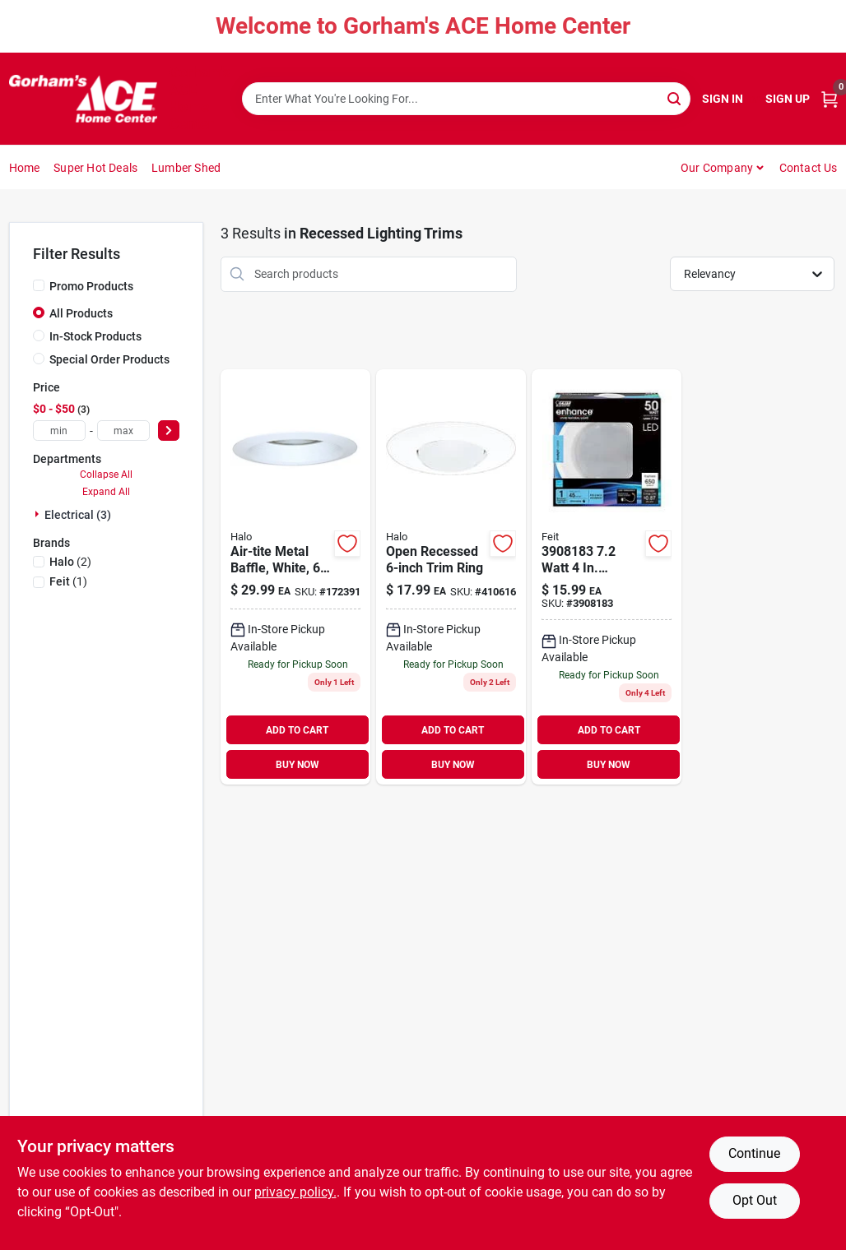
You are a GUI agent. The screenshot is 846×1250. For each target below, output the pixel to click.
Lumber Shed (186, 167)
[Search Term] (466, 98)
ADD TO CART (297, 730)
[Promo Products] (38, 285)
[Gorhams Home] (83, 99)
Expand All (106, 492)
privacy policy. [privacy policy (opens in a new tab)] (295, 1192)
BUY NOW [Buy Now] (297, 765)
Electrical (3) (77, 514)
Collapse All (106, 474)
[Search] (675, 97)
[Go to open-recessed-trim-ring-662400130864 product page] (451, 577)
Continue (754, 1153)
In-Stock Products (95, 336)
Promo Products (91, 286)
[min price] (59, 430)
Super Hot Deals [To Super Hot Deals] (95, 167)
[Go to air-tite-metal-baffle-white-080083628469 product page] (295, 577)
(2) (70, 561)
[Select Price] (168, 430)
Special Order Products (109, 359)
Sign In (722, 98)
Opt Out (754, 1200)
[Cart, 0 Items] (829, 99)
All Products (81, 313)
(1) (68, 581)
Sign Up (787, 98)
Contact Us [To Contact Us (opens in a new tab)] (808, 167)
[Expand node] (38, 514)
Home (24, 167)
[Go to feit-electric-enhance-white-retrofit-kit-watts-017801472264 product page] (606, 577)
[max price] (123, 430)
